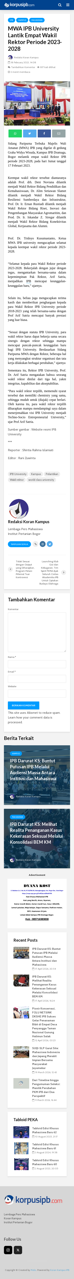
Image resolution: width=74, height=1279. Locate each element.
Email (12, 672)
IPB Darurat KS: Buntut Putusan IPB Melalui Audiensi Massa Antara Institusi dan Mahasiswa (33, 769)
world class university (41, 480)
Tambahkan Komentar (23, 67)
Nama (12, 657)
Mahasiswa (36, 20)
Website (12, 686)
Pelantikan (52, 474)
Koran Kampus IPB (59, 1269)
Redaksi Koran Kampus (23, 57)
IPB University (18, 474)
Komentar (13, 609)
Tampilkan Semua (19, 544)
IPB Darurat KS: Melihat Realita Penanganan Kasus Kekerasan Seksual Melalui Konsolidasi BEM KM (36, 833)
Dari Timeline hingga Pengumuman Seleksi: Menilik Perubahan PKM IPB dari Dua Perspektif (46, 1088)
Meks (33, 1269)
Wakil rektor (17, 480)
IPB (11, 20)
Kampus (22, 20)
